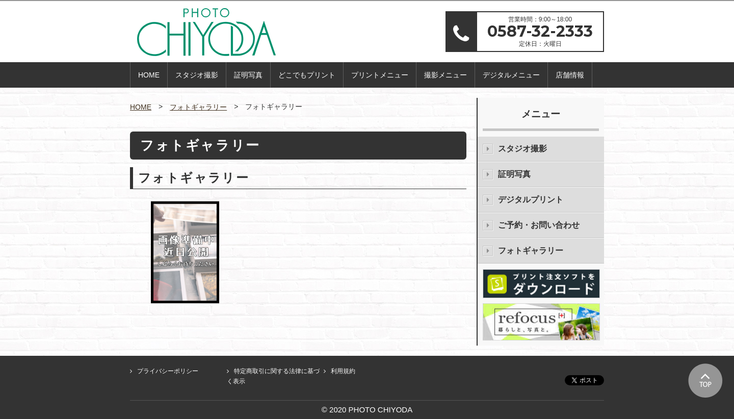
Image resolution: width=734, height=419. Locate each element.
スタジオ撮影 (196, 75)
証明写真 (248, 75)
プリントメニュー (379, 75)
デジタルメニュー (511, 75)
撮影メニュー (445, 75)
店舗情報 (570, 75)
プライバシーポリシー (167, 371)
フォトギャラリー (198, 107)
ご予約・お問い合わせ (539, 225)
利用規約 (343, 371)
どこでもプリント (306, 75)
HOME (149, 75)
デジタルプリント (530, 199)
